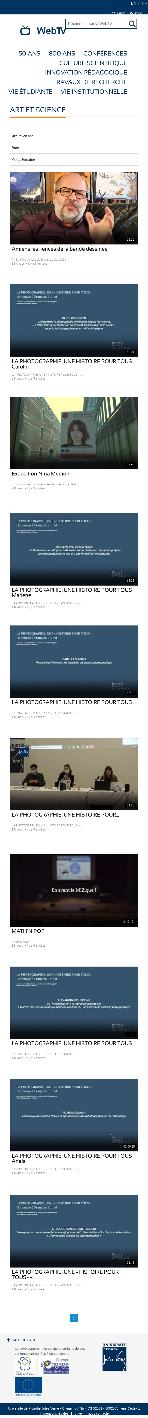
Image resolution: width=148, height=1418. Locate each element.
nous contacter (99, 1413)
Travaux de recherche (90, 82)
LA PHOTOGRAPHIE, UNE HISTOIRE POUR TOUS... (73, 702)
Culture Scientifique (93, 63)
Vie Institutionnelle (94, 92)
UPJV (135, 18)
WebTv (51, 31)
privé (78, 1413)
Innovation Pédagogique (86, 73)
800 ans (62, 54)
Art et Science (74, 136)
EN (133, 3)
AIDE (118, 14)
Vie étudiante (30, 92)
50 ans (29, 54)
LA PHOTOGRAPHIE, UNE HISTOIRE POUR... (65, 815)
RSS (136, 14)
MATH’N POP (28, 931)
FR (144, 3)
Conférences (105, 54)
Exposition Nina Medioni (41, 473)
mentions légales (55, 1413)
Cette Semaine (74, 160)
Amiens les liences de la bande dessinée (60, 249)
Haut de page (24, 1340)
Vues (74, 148)
